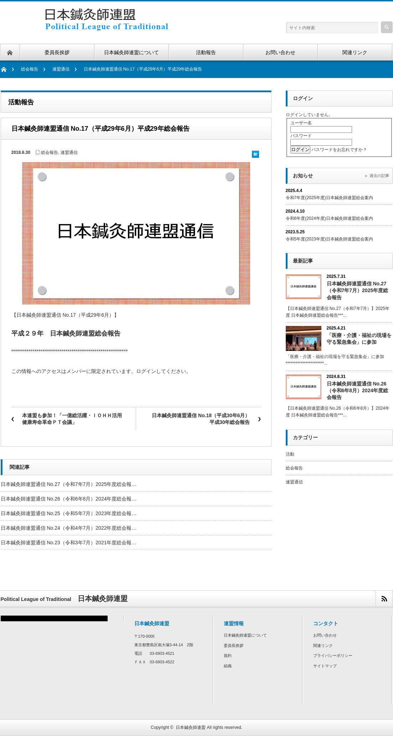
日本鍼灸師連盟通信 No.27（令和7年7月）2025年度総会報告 (357, 290)
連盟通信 (60, 69)
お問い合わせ (325, 635)
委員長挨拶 (233, 645)
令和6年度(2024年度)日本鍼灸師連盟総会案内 (329, 218)
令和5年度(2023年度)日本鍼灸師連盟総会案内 (329, 239)
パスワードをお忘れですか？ (339, 149)
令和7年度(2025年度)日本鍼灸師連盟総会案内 (329, 197)
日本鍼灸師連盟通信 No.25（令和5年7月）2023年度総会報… (69, 513)
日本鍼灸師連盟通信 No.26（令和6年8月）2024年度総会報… (69, 499)
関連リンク (323, 645)
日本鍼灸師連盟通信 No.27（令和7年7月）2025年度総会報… (69, 484)
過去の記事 (379, 175)
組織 (228, 666)
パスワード (301, 135)
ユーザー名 (301, 122)
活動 (290, 454)
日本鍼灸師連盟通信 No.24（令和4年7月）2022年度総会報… (69, 528)
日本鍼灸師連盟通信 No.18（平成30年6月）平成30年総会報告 (201, 419)
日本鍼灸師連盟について (245, 635)
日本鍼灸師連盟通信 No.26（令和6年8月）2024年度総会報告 (357, 390)
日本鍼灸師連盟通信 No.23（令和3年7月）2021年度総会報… (69, 542)
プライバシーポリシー (332, 655)
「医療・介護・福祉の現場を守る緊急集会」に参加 (359, 338)
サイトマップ (325, 666)
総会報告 (29, 69)
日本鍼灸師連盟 (191, 727)
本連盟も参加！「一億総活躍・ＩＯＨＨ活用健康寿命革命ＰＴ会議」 (72, 419)
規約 (228, 655)
